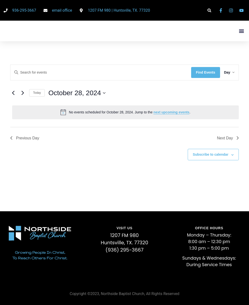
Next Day (228, 138)
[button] (209, 10)
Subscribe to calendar (210, 154)
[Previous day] (13, 93)
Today (37, 92)
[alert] (125, 112)
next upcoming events (171, 112)
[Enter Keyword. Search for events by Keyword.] (98, 72)
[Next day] (23, 93)
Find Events (201, 72)
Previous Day (24, 138)
